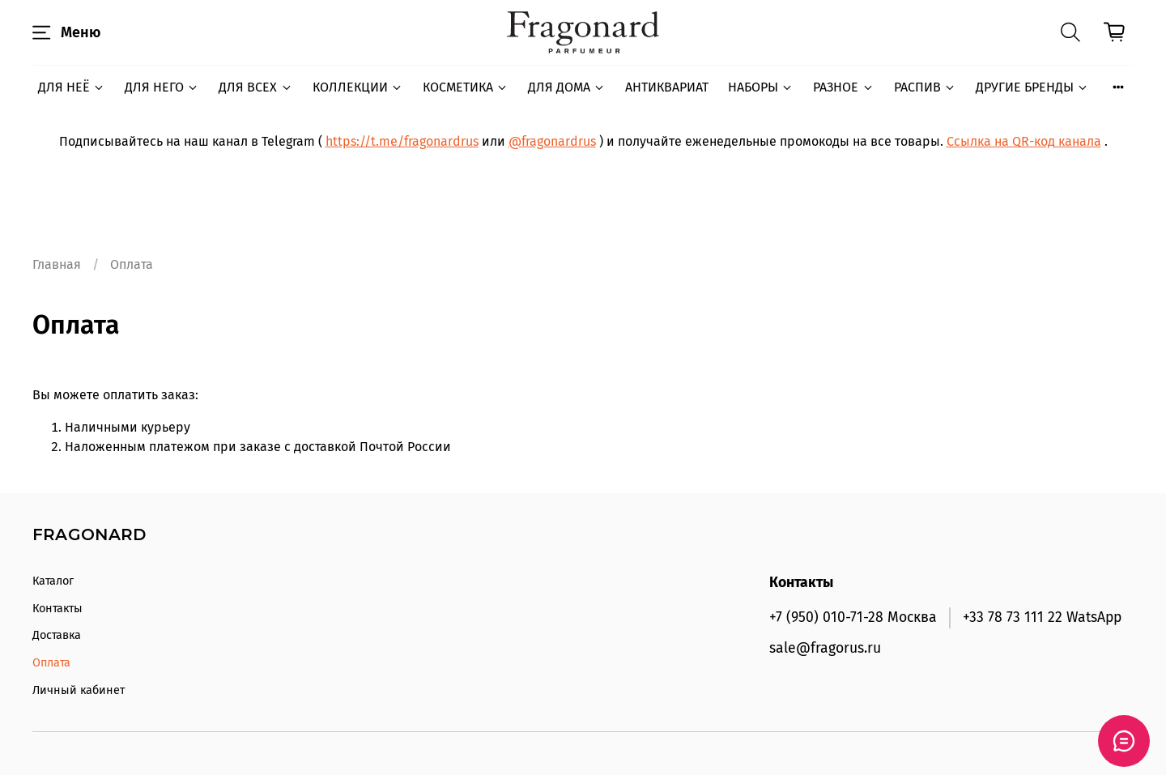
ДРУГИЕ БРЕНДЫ (1032, 87)
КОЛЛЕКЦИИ (358, 87)
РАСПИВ (925, 87)
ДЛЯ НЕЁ (71, 87)
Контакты (57, 608)
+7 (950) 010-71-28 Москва (853, 617)
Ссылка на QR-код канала (1024, 141)
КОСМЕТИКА (466, 87)
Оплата (51, 663)
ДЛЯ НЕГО (162, 87)
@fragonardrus (552, 141)
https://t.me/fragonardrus (402, 141)
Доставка (56, 635)
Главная (56, 264)
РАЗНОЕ (843, 87)
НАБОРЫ (761, 87)
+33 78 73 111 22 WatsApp (1042, 617)
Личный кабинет (78, 690)
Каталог (53, 581)
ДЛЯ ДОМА (567, 87)
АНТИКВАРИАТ (667, 87)
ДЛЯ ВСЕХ (255, 87)
